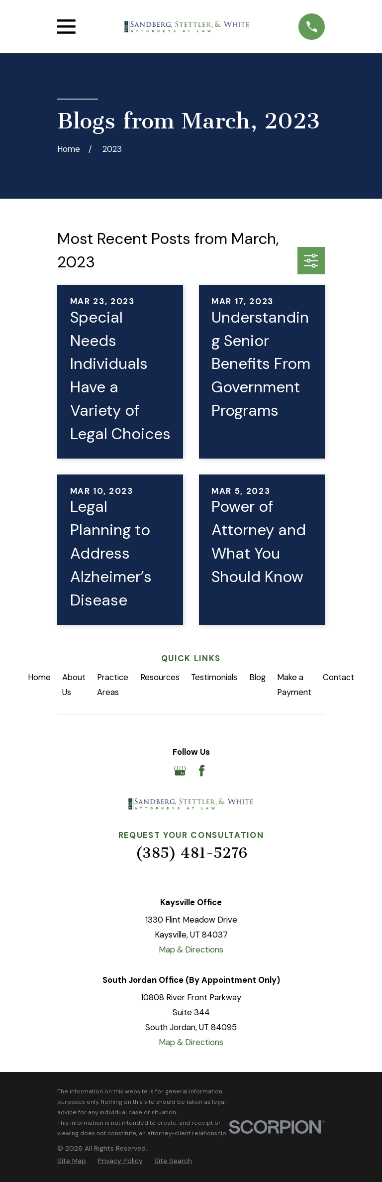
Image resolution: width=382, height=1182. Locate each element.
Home (39, 677)
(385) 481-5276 (191, 852)
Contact (338, 677)
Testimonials (214, 677)
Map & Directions (191, 949)
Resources (160, 677)
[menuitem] (71, 1161)
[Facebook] (201, 770)
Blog (257, 677)
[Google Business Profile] (180, 770)
